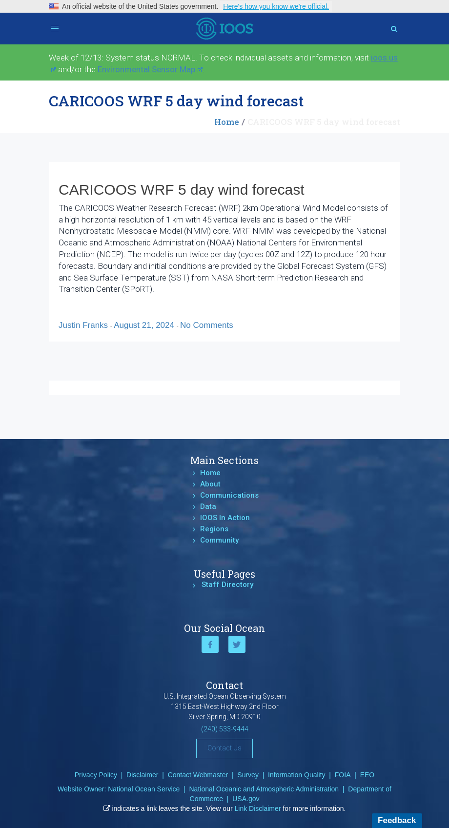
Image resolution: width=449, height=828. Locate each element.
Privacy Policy (96, 775)
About (210, 484)
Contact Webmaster (198, 775)
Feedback (397, 820)
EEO (367, 775)
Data (208, 506)
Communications (229, 495)
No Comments (206, 325)
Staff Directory (227, 584)
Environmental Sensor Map (150, 69)
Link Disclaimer (258, 808)
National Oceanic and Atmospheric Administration (264, 789)
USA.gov (245, 799)
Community (219, 540)
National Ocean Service (144, 789)
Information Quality (297, 775)
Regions (214, 529)
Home (226, 121)
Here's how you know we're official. (276, 6)
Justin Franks (84, 325)
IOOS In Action (225, 517)
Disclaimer (142, 775)
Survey (248, 775)
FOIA (343, 775)
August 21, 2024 (145, 325)
